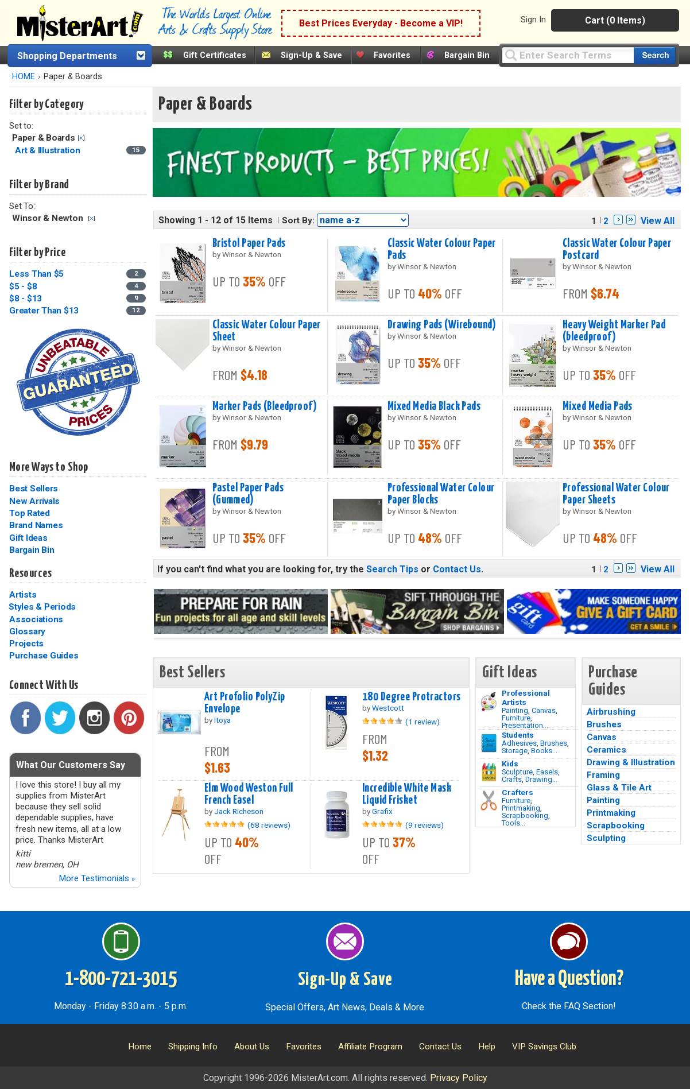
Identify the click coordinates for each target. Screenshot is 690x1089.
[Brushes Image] (488, 743)
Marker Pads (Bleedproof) (264, 406)
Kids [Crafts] (510, 763)
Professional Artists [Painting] (526, 697)
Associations (36, 619)
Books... (544, 750)
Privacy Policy (458, 1077)
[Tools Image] (488, 800)
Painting (515, 710)
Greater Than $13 (44, 310)
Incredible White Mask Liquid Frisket (406, 794)
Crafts (512, 779)
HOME (23, 77)
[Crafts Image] (488, 772)
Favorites (392, 55)
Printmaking (521, 808)
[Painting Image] (488, 701)
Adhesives (519, 743)
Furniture (516, 718)
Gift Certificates (214, 55)
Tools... (513, 823)
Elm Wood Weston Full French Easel (248, 794)
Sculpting (606, 838)
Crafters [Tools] (517, 792)
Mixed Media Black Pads (434, 406)
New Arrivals (34, 501)
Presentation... (525, 725)
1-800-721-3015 (121, 979)
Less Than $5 (36, 274)
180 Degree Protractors (411, 697)
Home (140, 1046)
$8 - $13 (25, 298)
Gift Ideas (28, 538)
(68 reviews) (268, 825)
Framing (603, 775)
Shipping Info (193, 1046)
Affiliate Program (370, 1046)
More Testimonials (97, 878)
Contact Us (457, 569)
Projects (26, 643)
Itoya (222, 719)
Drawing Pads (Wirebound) (441, 325)
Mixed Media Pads (598, 406)
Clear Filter (81, 138)
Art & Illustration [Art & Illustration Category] (48, 150)
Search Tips (392, 569)
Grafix (382, 811)
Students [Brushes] (518, 734)
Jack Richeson (238, 811)
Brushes (553, 743)
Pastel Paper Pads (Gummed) (248, 494)
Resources (30, 573)
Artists (22, 595)
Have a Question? (569, 979)
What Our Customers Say (70, 764)
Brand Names (36, 525)
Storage (515, 750)
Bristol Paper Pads (249, 243)
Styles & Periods (42, 607)
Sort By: (298, 220)
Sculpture (517, 772)
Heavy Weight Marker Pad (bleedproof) (614, 331)
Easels (547, 772)
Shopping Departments (67, 56)
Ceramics (606, 750)
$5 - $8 (23, 286)
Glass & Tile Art (619, 787)
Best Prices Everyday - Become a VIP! (381, 23)
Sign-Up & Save (311, 55)
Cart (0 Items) (615, 20)
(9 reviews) (424, 825)
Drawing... (541, 779)
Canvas (544, 710)
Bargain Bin (467, 55)
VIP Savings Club (544, 1046)
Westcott (388, 707)
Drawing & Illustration (631, 762)
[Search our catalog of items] (655, 55)
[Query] (568, 54)
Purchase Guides (43, 655)
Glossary (27, 631)
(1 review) (422, 721)
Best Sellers (33, 488)
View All (658, 220)
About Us (251, 1046)
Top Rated (29, 513)
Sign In (533, 19)
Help (486, 1046)
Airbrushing (611, 712)
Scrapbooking (525, 815)
